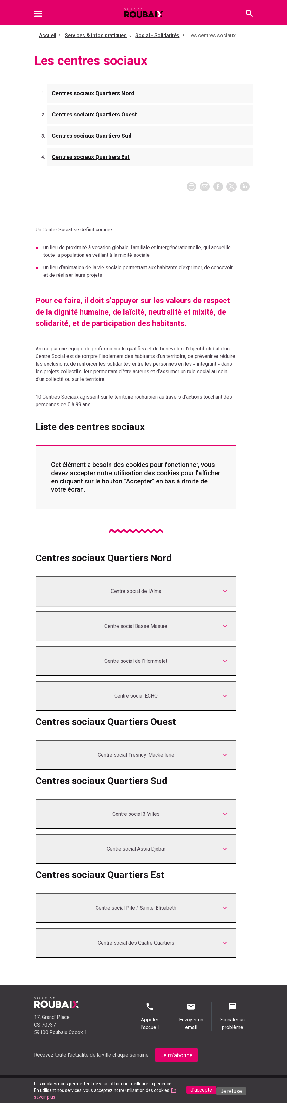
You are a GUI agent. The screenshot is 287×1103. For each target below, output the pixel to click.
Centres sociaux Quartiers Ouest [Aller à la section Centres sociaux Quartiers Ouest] (94, 114)
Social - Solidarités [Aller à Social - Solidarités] (157, 35)
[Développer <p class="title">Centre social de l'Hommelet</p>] (136, 661)
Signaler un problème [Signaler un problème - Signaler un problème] (232, 1016)
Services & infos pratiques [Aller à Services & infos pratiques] (96, 35)
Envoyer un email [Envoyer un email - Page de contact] (191, 1016)
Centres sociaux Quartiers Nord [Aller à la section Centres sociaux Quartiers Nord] (93, 93)
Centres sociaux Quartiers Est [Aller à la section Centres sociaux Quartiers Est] (91, 157)
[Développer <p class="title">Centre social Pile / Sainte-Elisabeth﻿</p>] (136, 908)
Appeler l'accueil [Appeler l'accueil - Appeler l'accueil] (149, 1016)
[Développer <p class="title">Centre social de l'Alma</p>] (136, 591)
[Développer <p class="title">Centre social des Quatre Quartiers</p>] (136, 943)
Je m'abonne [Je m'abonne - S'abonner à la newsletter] (176, 1055)
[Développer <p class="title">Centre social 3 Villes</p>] (136, 814)
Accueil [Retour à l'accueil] (47, 35)
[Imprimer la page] (191, 187)
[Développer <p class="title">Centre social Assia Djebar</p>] (136, 849)
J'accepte (201, 1090)
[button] (205, 187)
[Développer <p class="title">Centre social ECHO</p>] (136, 696)
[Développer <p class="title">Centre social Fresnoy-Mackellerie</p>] (136, 755)
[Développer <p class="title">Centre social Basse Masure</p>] (136, 626)
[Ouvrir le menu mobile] (38, 14)
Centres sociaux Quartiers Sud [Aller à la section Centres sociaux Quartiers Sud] (92, 135)
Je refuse (231, 1091)
